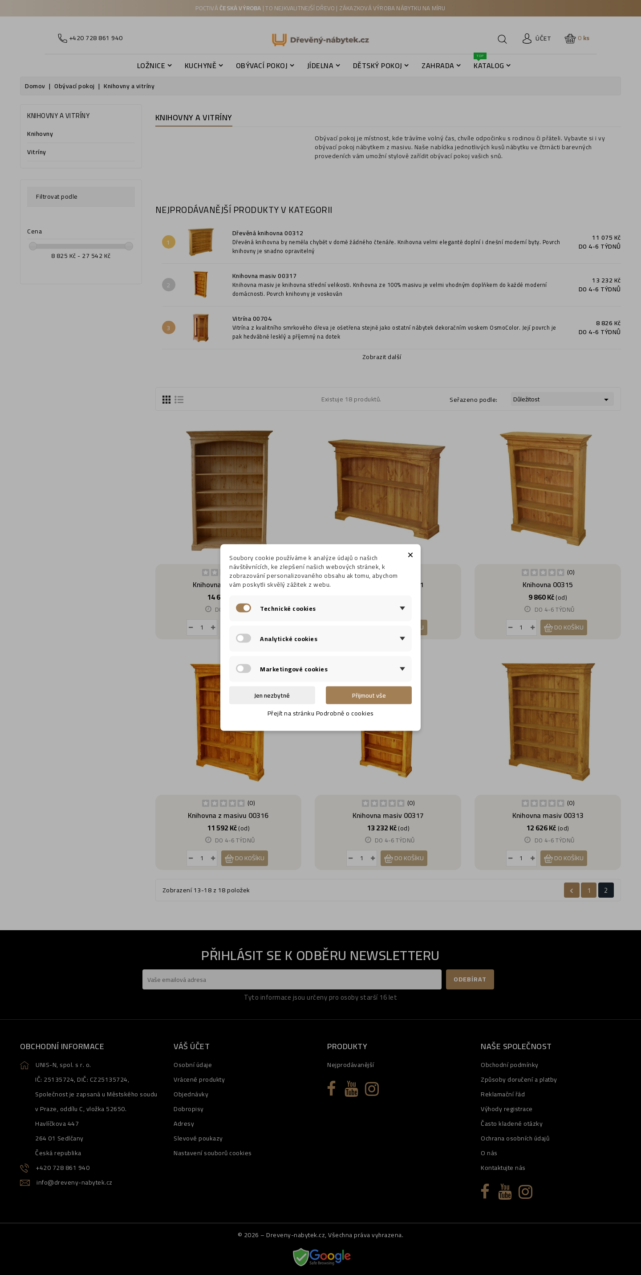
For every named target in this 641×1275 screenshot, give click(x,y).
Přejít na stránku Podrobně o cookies (321, 713)
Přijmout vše (369, 695)
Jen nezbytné (272, 695)
